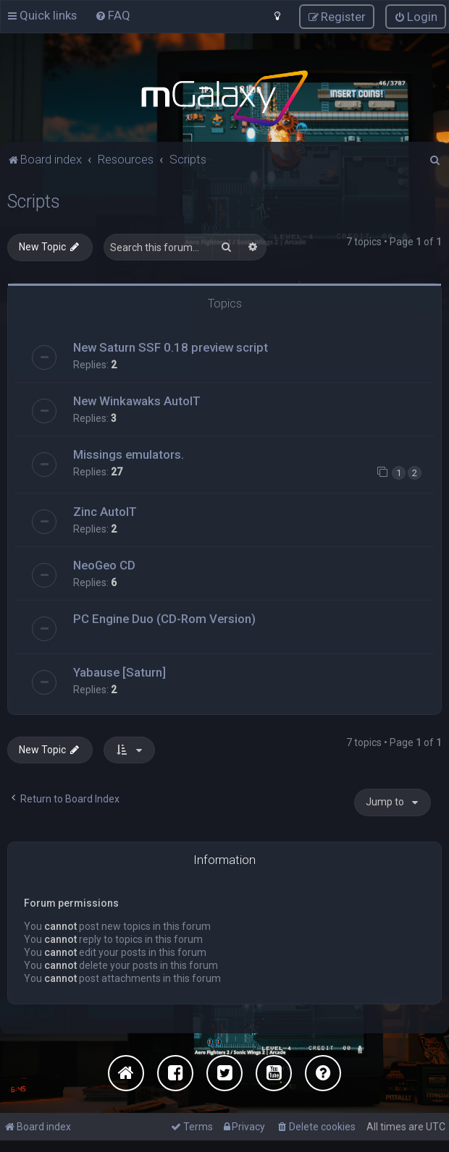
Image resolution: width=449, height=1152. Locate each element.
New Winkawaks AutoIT (137, 400)
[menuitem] (112, 15)
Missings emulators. (128, 453)
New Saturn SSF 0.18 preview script (170, 346)
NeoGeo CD (104, 564)
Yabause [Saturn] (119, 671)
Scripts (33, 200)
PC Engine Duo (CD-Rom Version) (164, 618)
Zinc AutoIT (105, 511)
